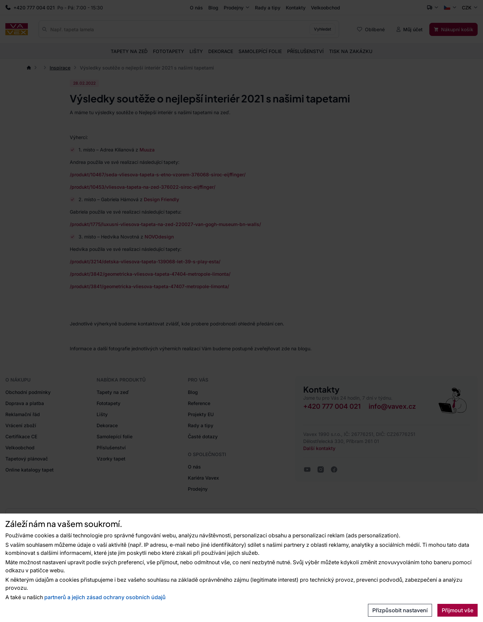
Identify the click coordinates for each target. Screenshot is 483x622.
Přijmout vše (457, 610)
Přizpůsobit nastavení (400, 610)
